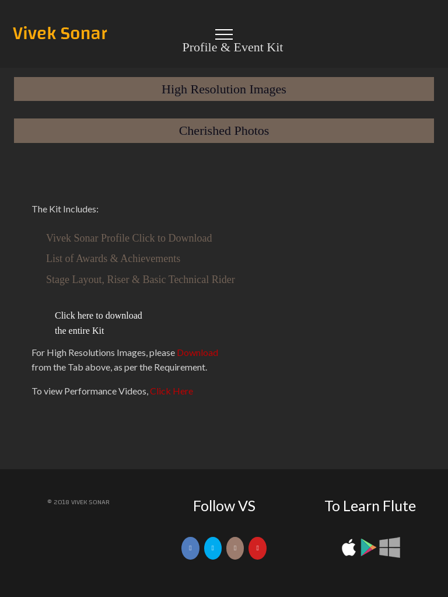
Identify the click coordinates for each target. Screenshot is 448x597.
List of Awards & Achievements (113, 258)
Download (197, 351)
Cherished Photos (224, 130)
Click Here (171, 390)
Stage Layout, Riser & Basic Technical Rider (140, 279)
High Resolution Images (224, 89)
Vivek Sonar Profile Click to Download (129, 237)
